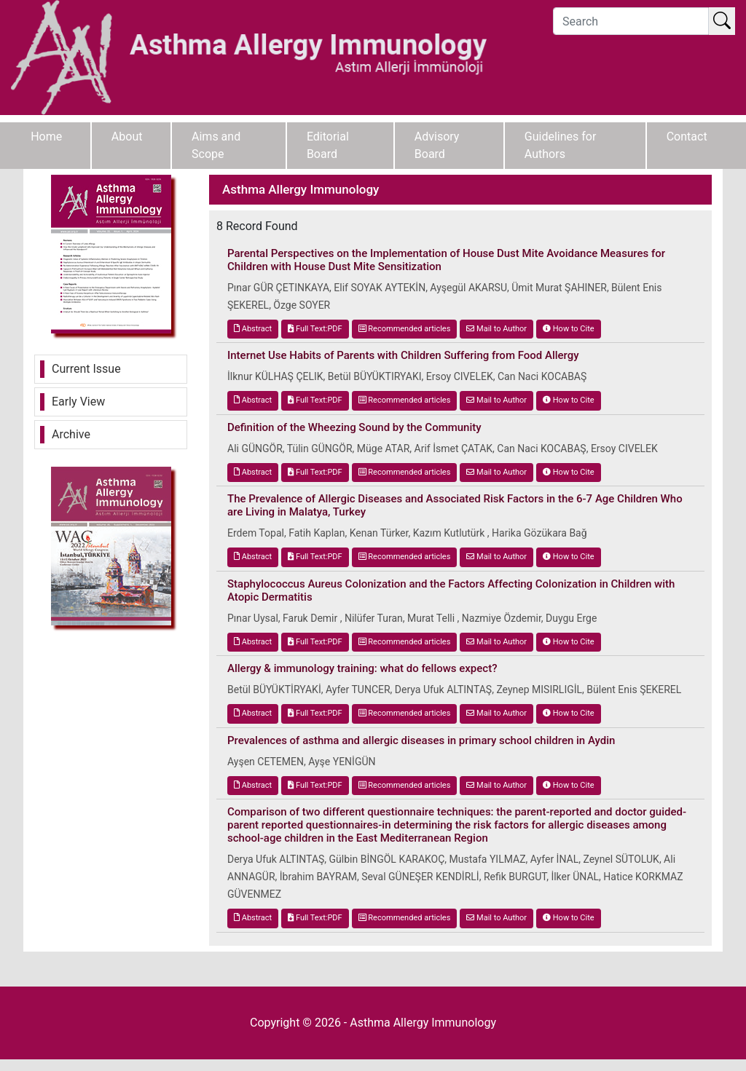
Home (46, 136)
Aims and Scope (216, 145)
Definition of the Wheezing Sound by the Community (354, 427)
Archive (71, 434)
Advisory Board (437, 145)
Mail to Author (496, 328)
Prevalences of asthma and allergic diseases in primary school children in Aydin (421, 740)
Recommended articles (404, 328)
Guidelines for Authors (561, 145)
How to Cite (568, 328)
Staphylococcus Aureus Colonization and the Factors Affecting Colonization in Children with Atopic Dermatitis (451, 590)
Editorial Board (328, 145)
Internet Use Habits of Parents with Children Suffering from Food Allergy (403, 355)
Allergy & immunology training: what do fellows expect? (362, 668)
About (127, 136)
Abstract (253, 328)
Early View (78, 401)
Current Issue (86, 369)
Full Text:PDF (315, 328)
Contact (687, 136)
